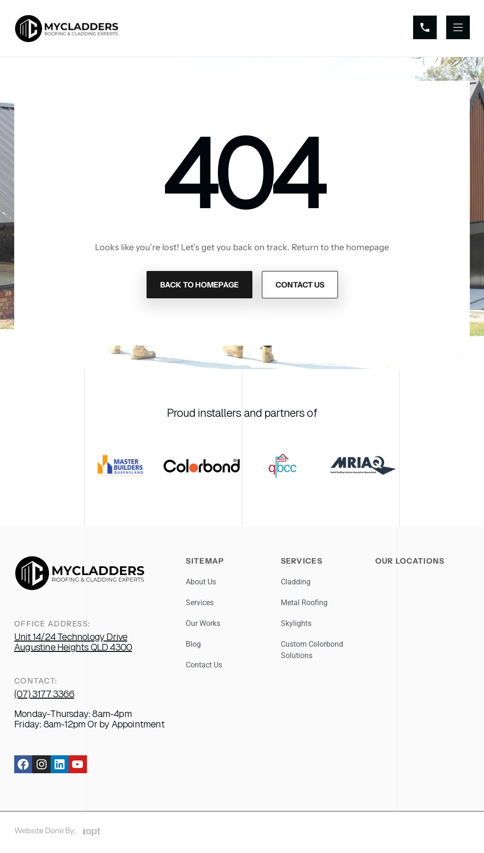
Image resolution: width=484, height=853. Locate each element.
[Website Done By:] (91, 832)
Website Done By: (45, 830)
